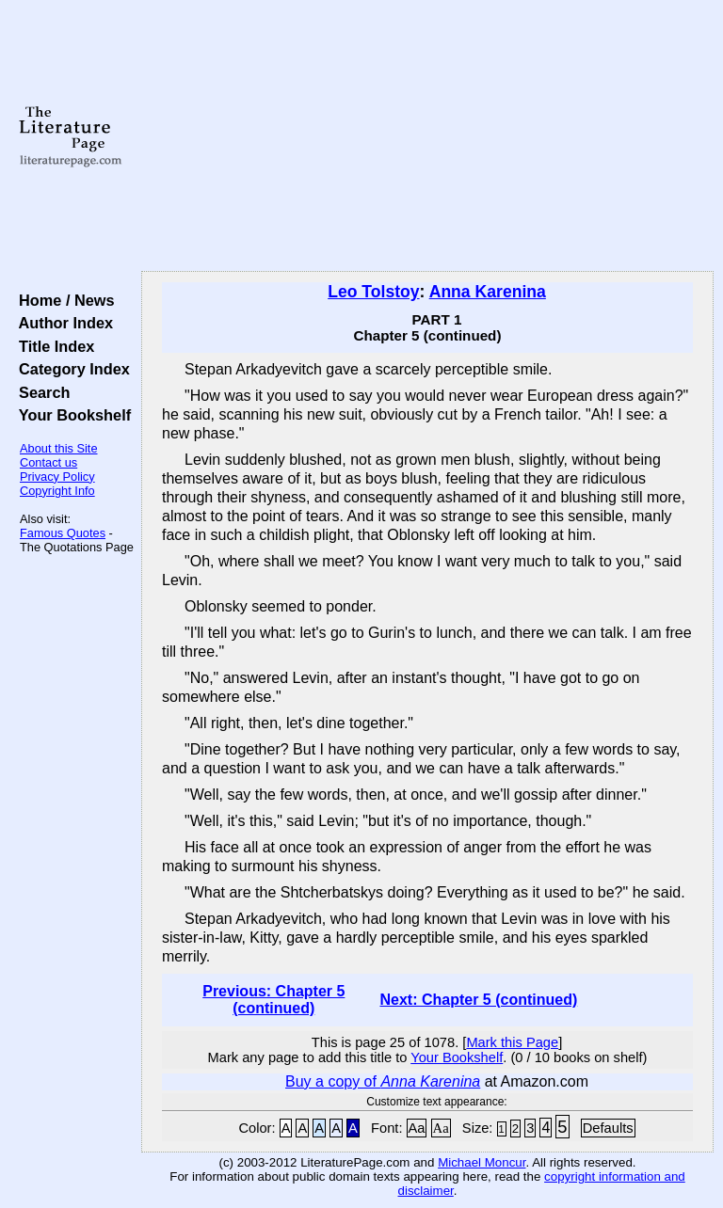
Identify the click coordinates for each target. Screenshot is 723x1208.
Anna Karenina (487, 291)
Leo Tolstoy (373, 291)
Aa (417, 1128)
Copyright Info (57, 491)
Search (40, 392)
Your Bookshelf (70, 414)
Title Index (52, 346)
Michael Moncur (481, 1162)
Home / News (62, 300)
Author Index (61, 322)
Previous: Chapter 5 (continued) (273, 999)
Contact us (48, 462)
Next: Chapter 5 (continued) (478, 1000)
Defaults (608, 1128)
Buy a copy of (382, 1081)
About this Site (59, 448)
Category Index (70, 368)
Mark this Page (512, 1042)
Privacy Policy (57, 476)
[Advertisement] (428, 136)
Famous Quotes (62, 533)
